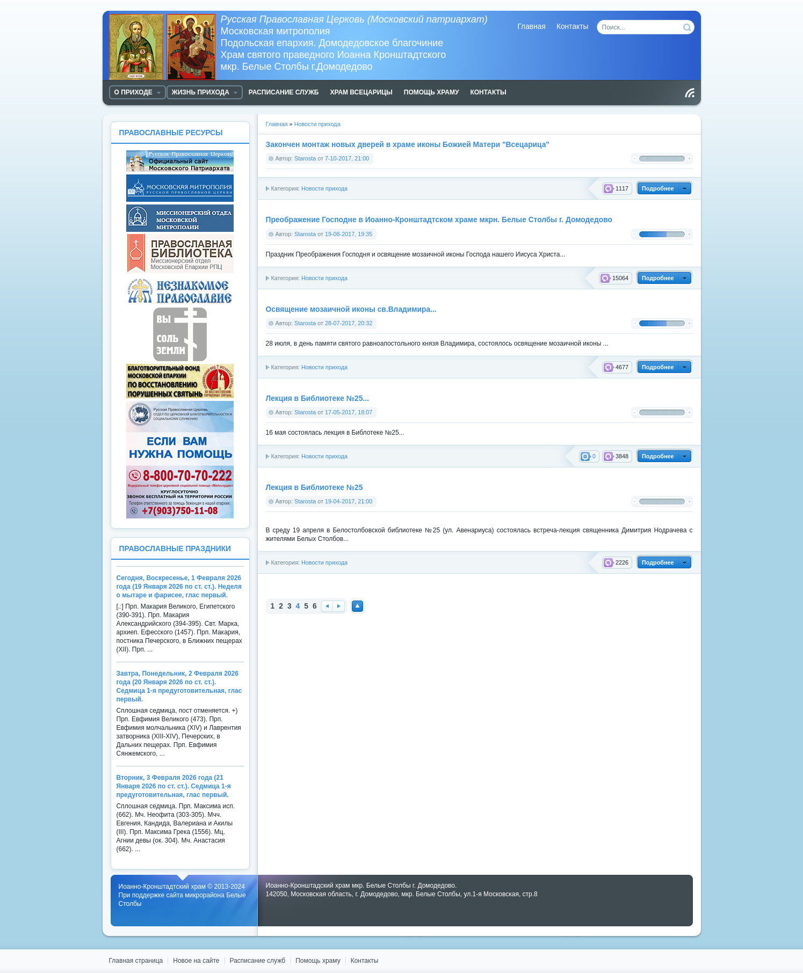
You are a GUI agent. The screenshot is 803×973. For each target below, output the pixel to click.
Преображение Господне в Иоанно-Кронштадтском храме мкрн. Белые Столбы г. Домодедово (439, 220)
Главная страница (136, 960)
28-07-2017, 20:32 (348, 323)
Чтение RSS (690, 93)
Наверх (357, 606)
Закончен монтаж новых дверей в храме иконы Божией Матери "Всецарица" (407, 145)
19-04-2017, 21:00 (348, 501)
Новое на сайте (196, 960)
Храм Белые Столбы (165, 47)
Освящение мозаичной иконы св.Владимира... (351, 309)
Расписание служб (258, 960)
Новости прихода (324, 188)
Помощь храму (317, 960)
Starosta (305, 158)
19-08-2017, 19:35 (348, 234)
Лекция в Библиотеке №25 (314, 488)
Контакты (572, 27)
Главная (531, 27)
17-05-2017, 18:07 (348, 412)
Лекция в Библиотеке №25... (317, 398)
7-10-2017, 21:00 (347, 158)
